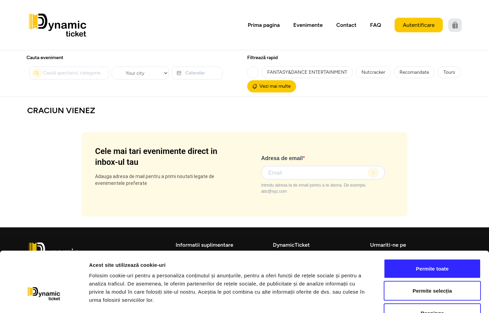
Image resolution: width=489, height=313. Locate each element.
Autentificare (419, 25)
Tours (449, 72)
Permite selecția (432, 246)
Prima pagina (264, 25)
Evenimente (308, 25)
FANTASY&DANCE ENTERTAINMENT (307, 72)
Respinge (432, 268)
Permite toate (432, 224)
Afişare (339, 299)
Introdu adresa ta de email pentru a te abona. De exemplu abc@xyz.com (313, 188)
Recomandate (414, 72)
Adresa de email (282, 158)
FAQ (375, 25)
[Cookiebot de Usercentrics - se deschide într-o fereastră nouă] (44, 300)
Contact (346, 25)
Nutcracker (373, 72)
